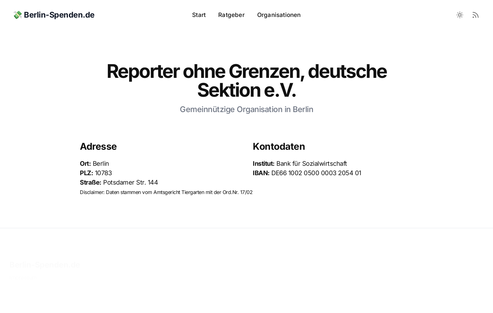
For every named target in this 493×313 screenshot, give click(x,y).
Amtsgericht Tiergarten (178, 192)
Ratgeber (231, 15)
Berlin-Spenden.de (44, 259)
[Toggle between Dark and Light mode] (460, 15)
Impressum (23, 271)
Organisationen (279, 15)
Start (199, 15)
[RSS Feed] (476, 15)
